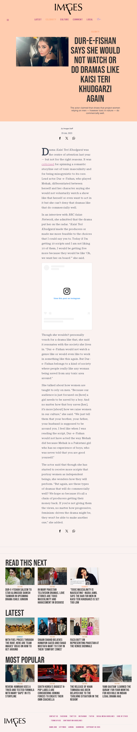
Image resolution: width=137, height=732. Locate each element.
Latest (38, 19)
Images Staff (68, 128)
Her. (99, 19)
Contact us (53, 716)
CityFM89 (62, 727)
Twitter (73, 716)
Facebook (63, 716)
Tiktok (91, 716)
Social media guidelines (105, 716)
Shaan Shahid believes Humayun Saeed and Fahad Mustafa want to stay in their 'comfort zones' (52, 644)
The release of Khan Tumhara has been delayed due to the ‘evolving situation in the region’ (84, 693)
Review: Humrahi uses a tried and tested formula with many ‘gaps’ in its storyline (19, 691)
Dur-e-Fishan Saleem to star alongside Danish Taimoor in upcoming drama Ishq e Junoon (18, 594)
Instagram (83, 716)
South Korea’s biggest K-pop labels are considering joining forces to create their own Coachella (51, 693)
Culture (64, 19)
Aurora (71, 727)
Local (90, 19)
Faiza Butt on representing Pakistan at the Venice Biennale (84, 643)
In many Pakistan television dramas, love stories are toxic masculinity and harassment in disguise (51, 596)
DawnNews (80, 727)
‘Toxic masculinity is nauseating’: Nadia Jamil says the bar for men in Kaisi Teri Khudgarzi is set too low (84, 596)
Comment (78, 19)
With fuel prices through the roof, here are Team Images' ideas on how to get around (19, 644)
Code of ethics (122, 716)
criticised (48, 164)
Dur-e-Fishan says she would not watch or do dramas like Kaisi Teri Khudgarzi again (95, 70)
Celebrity (51, 19)
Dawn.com (53, 727)
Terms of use (56, 720)
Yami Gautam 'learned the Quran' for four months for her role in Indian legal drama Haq (116, 691)
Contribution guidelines (72, 720)
